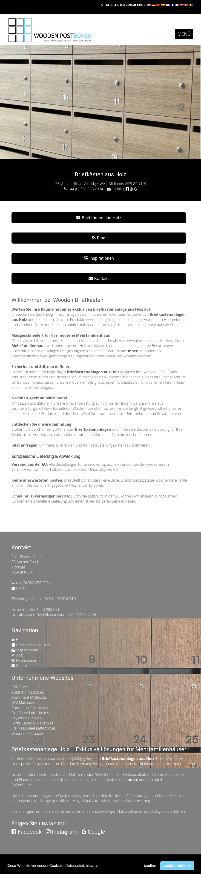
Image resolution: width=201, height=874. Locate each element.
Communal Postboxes (29, 707)
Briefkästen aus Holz (98, 217)
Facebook (26, 832)
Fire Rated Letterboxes (30, 712)
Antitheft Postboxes (27, 692)
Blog (98, 238)
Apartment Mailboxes (29, 697)
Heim (18, 639)
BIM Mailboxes (23, 702)
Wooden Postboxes (27, 733)
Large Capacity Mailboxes (32, 723)
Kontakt (99, 278)
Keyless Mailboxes (26, 718)
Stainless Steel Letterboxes (33, 728)
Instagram (62, 832)
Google (93, 832)
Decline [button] (149, 866)
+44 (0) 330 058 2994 (117, 5)
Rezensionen (24, 660)
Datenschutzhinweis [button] (81, 866)
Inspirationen (99, 258)
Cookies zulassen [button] (177, 866)
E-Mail (114, 188)
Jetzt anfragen (22, 811)
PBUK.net (19, 686)
